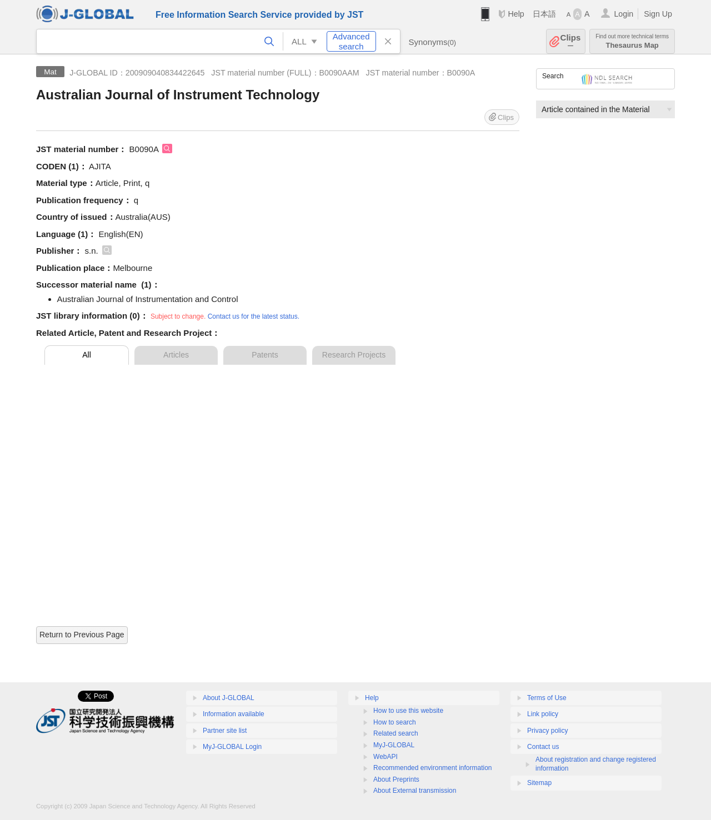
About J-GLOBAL (228, 698)
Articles (176, 354)
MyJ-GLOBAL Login (232, 747)
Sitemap (539, 783)
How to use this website (408, 711)
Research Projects (353, 354)
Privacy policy (547, 731)
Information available (233, 714)
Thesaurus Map (632, 41)
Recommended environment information (432, 768)
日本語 (544, 13)
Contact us (543, 747)
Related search (395, 733)
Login (623, 13)
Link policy (542, 714)
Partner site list (225, 731)
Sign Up (658, 13)
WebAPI (385, 757)
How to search (394, 722)
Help (516, 13)
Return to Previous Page (81, 634)
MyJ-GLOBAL (393, 745)
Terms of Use (547, 698)
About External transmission (414, 790)
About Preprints (396, 779)
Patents (265, 354)
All (86, 354)
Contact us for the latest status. (253, 316)
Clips (570, 41)
